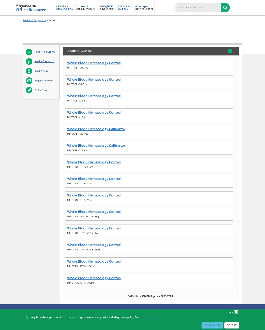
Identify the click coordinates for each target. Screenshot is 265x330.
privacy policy (148, 317)
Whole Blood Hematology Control (94, 62)
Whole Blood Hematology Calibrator (96, 129)
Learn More (212, 325)
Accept (232, 325)
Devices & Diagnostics (34, 20)
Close (232, 312)
